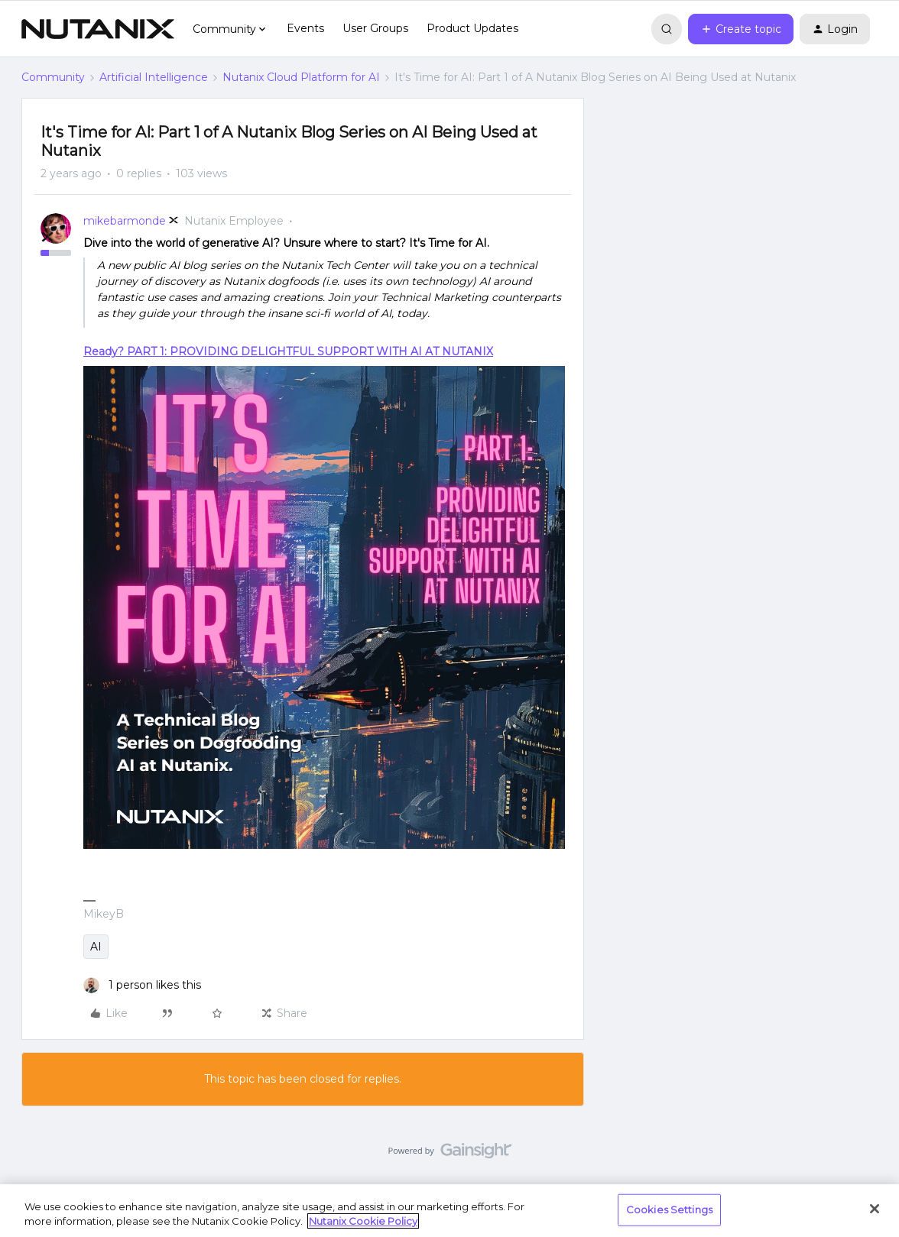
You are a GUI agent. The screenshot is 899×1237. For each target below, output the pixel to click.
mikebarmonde (124, 221)
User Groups (375, 28)
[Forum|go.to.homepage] (97, 29)
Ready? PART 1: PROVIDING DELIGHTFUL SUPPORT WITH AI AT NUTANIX (288, 351)
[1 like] (142, 985)
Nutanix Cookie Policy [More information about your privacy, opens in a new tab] (363, 1221)
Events (305, 28)
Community (53, 77)
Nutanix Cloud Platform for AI (301, 77)
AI (96, 947)
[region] (449, 1210)
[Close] (874, 1209)
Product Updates (472, 28)
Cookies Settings (669, 1209)
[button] (741, 29)
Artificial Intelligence (153, 77)
